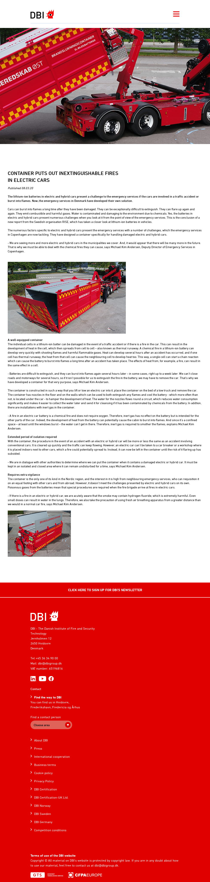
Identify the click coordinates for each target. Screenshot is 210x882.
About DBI (41, 740)
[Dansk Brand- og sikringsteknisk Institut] (42, 14)
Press (38, 748)
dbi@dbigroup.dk (50, 663)
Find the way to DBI (47, 697)
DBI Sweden (42, 814)
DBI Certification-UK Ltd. (51, 797)
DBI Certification (45, 789)
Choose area (42, 725)
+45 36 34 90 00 (47, 658)
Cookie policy (43, 773)
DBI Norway (42, 805)
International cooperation (52, 756)
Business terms (45, 765)
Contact (35, 689)
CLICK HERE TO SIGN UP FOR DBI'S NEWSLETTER (105, 590)
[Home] (44, 615)
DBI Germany (43, 822)
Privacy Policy (44, 781)
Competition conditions (50, 830)
